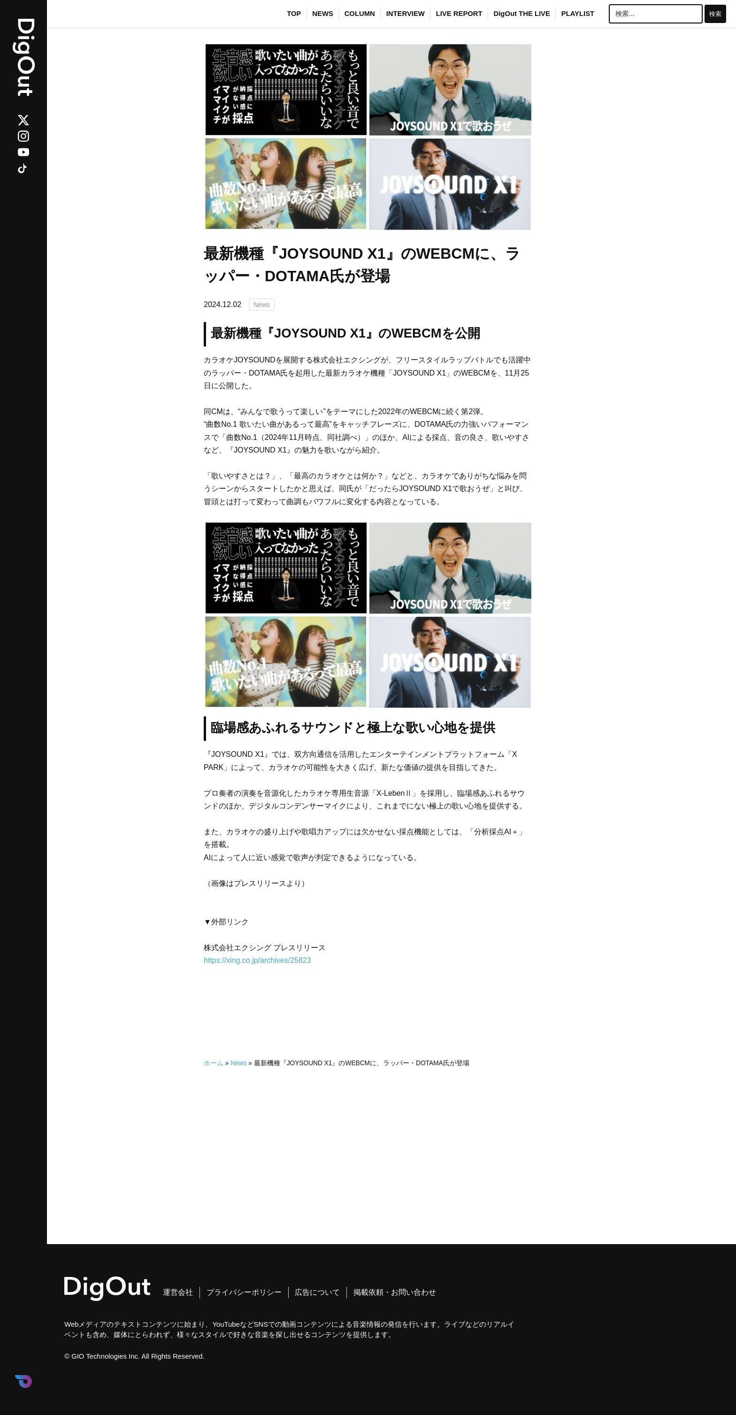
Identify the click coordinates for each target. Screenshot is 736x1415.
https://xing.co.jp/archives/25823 (257, 960)
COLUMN (360, 13)
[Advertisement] (368, 1135)
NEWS (322, 13)
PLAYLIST (577, 13)
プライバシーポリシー (244, 1292)
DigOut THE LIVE (522, 13)
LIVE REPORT (459, 13)
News (261, 304)
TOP (294, 13)
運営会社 (178, 1292)
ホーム (213, 1063)
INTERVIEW (405, 13)
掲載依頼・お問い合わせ (394, 1292)
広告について (317, 1292)
